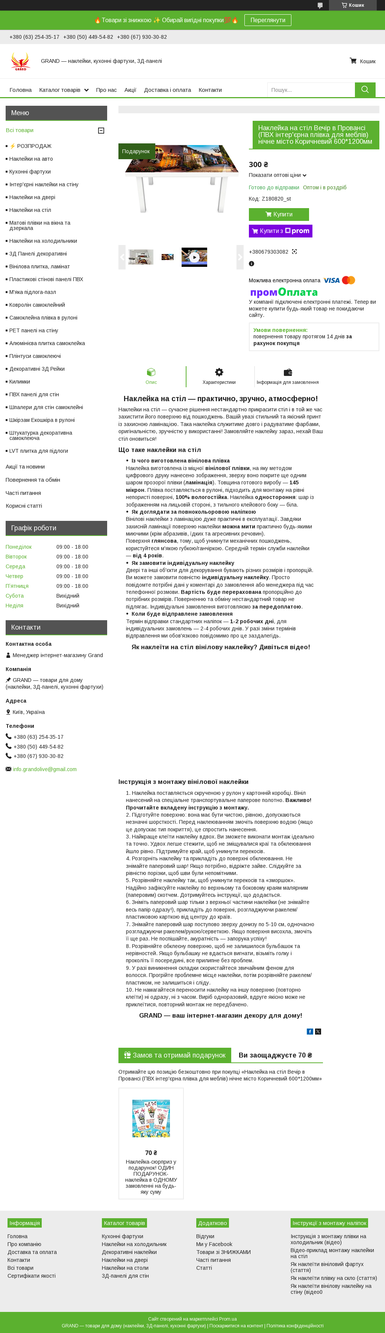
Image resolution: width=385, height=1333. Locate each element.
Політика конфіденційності (295, 1325)
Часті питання (23, 493)
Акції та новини (25, 466)
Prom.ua (228, 1319)
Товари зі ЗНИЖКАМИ (223, 1252)
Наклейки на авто (31, 159)
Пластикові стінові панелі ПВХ (46, 279)
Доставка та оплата (32, 1252)
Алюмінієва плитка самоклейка (47, 343)
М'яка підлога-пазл (32, 292)
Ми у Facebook (214, 1244)
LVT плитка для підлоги (38, 451)
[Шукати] (365, 89)
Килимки (19, 382)
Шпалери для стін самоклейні (46, 407)
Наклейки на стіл (30, 210)
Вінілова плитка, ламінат (39, 266)
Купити (283, 214)
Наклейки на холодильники (43, 241)
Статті (204, 1268)
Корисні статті (24, 505)
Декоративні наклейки (129, 1252)
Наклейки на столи (125, 1268)
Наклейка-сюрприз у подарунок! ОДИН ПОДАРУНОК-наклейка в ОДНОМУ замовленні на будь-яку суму (151, 1177)
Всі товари (19, 130)
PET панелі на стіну (33, 330)
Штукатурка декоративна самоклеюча (40, 435)
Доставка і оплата (167, 90)
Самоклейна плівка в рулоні (43, 318)
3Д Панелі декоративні (38, 254)
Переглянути (267, 20)
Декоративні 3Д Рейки (37, 369)
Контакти (210, 90)
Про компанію (24, 1244)
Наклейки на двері (32, 197)
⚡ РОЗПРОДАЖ (30, 146)
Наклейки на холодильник (134, 1244)
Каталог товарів (59, 90)
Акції (130, 90)
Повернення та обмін (33, 479)
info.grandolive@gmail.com (45, 769)
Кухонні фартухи (30, 172)
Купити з (284, 231)
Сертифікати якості (32, 1276)
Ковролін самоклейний (37, 305)
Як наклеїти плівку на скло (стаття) (334, 1278)
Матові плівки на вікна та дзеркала (39, 225)
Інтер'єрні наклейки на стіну (44, 184)
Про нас (106, 90)
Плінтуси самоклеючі (35, 356)
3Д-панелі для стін (125, 1276)
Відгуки (205, 1236)
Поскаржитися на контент (236, 1325)
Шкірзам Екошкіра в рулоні (42, 420)
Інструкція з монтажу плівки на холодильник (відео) (328, 1239)
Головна (20, 90)
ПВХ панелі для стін (34, 394)
